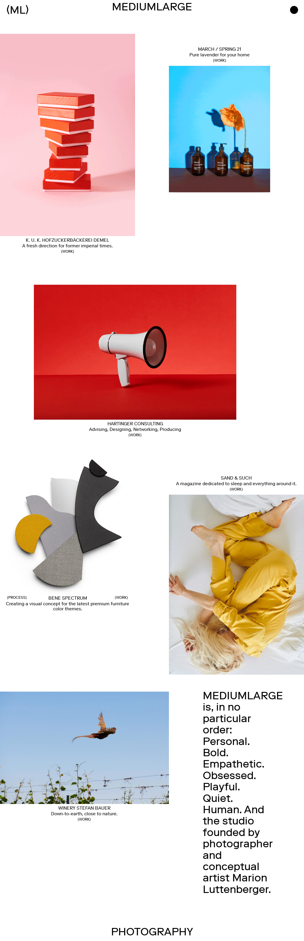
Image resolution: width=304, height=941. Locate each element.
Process (17, 598)
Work (67, 252)
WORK (219, 61)
